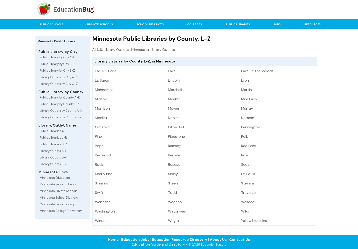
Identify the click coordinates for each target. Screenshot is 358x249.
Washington (105, 211)
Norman (247, 117)
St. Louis (248, 173)
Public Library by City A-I (57, 57)
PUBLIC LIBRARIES (238, 24)
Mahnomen (104, 89)
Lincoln (174, 80)
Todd (172, 192)
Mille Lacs (249, 99)
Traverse (248, 192)
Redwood (103, 155)
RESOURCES (312, 24)
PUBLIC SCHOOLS (51, 24)
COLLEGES (194, 24)
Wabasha (103, 202)
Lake (172, 71)
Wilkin (245, 211)
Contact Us (239, 239)
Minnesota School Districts (59, 198)
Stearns (101, 183)
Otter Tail (176, 127)
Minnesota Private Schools (58, 191)
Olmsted (102, 127)
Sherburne (103, 173)
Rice (244, 155)
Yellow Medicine (254, 220)
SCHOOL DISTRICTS (150, 24)
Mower (173, 108)
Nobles (173, 117)
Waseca (247, 202)
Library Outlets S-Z (53, 164)
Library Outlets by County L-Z (61, 117)
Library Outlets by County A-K (61, 111)
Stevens (248, 183)
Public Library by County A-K (60, 97)
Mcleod (101, 99)
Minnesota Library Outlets (153, 49)
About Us (218, 239)
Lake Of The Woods (257, 71)
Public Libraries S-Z (53, 144)
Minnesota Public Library (57, 204)
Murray (247, 108)
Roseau (174, 164)
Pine (98, 136)
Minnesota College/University (61, 211)
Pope (99, 145)
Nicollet (101, 117)
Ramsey (174, 145)
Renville (174, 155)
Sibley (173, 173)
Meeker (174, 99)
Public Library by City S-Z (57, 71)
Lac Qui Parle (105, 71)
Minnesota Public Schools (58, 184)
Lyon (245, 80)
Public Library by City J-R (57, 64)
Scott (246, 164)
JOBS (277, 24)
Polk (244, 136)
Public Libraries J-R (53, 138)
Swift (99, 192)
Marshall (175, 89)
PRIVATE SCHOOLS (100, 24)
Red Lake (248, 145)
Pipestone (176, 136)
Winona (101, 220)
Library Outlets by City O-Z (59, 84)
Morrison (102, 108)
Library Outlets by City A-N (59, 77)
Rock (99, 164)
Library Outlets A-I (53, 151)
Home (113, 239)
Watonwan (177, 211)
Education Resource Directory (179, 239)
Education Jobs (135, 239)
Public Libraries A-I (53, 131)
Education (141, 244)
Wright (173, 220)
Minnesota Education (55, 178)
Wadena (175, 202)
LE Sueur (102, 80)
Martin (246, 89)
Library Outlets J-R (53, 157)
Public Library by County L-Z (59, 104)
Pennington (250, 127)
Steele (173, 183)
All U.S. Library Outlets (110, 49)
